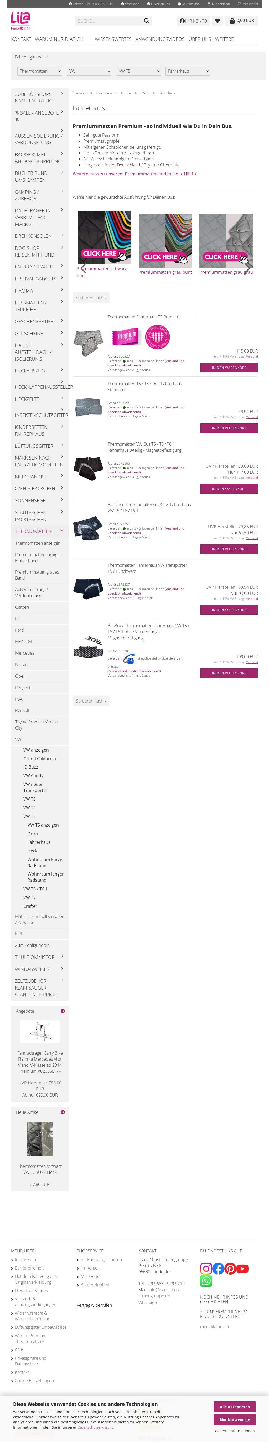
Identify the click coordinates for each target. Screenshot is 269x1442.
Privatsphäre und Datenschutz (30, 1361)
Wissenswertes (113, 39)
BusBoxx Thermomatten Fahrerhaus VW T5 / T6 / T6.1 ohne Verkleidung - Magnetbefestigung (148, 632)
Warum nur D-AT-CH (59, 39)
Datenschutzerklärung (95, 1427)
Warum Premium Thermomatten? (30, 1338)
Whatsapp (130, 4)
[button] (189, 4)
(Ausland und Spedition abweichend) (134, 671)
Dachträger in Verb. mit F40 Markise (33, 217)
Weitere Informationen (235, 1430)
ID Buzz (30, 767)
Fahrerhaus (39, 842)
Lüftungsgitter (34, 446)
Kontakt (21, 39)
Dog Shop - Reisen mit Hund (35, 251)
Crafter (30, 906)
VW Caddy (33, 776)
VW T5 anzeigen (43, 825)
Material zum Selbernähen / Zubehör (39, 919)
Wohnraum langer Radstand (46, 877)
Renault (22, 710)
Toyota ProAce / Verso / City (36, 725)
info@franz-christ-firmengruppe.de (159, 1293)
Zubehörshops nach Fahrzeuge (35, 97)
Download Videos (31, 1290)
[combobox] (91, 297)
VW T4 (29, 808)
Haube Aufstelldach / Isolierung (33, 352)
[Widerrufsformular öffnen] (94, 1305)
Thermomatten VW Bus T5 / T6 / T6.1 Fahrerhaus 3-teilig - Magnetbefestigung (144, 447)
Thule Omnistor (35, 957)
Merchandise (31, 476)
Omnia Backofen (35, 488)
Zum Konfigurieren (32, 945)
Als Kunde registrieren (101, 1259)
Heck (32, 851)
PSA (19, 699)
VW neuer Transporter (35, 787)
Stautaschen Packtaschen (30, 515)
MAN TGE (24, 641)
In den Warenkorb (229, 367)
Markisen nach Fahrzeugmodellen (39, 461)
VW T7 (29, 897)
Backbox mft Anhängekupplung (38, 157)
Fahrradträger (34, 266)
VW (18, 739)
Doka (33, 833)
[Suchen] (147, 21)
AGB (19, 1350)
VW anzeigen (36, 750)
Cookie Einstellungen (34, 1381)
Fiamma (24, 291)
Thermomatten (33, 531)
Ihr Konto (89, 1268)
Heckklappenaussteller (42, 387)
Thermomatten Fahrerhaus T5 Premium (144, 317)
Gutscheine (29, 333)
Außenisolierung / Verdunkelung (39, 139)
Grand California (39, 758)
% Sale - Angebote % (37, 116)
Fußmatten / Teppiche (31, 305)
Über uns (200, 39)
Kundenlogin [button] (219, 4)
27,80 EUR (40, 1184)
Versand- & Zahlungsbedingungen (35, 1302)
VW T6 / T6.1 (35, 889)
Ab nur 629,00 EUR (39, 1089)
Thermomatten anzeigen (37, 543)
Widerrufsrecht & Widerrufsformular (32, 1316)
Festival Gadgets (35, 279)
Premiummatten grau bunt (165, 272)
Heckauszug (30, 371)
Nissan (21, 664)
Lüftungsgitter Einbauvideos (40, 1327)
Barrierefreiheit (29, 1268)
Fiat (18, 619)
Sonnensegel (31, 500)
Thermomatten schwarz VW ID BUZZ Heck (40, 1169)
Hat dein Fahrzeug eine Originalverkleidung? (36, 1279)
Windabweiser (32, 969)
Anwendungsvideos (160, 39)
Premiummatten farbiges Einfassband (38, 558)
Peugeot (22, 687)
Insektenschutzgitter (41, 415)
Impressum (25, 1259)
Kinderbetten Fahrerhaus (31, 430)
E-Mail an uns (158, 4)
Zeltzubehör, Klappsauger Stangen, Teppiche (37, 987)
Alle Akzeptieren (235, 1406)
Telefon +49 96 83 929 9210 (91, 4)
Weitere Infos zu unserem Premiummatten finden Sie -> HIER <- (135, 174)
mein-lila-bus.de (215, 1327)
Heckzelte (27, 399)
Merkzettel (248, 4)
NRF (19, 934)
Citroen (22, 607)
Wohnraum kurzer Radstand (46, 862)
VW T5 (29, 816)
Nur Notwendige (235, 1419)
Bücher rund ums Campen (31, 176)
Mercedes (24, 653)
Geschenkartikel (35, 321)
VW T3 (29, 799)
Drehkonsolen (33, 236)
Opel (19, 676)
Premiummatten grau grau (226, 272)
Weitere (224, 39)
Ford (19, 630)
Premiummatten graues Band (37, 575)
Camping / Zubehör (27, 195)
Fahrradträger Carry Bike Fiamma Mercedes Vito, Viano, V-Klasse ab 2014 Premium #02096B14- (40, 1062)
